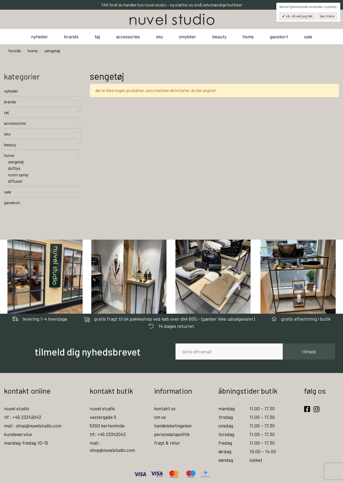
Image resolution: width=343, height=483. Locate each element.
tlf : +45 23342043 (23, 417)
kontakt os (165, 408)
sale (308, 36)
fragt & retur (167, 443)
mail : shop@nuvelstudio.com (34, 426)
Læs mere (327, 16)
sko (159, 36)
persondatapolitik (172, 434)
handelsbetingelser (173, 426)
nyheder (39, 36)
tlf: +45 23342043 (108, 434)
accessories (128, 36)
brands (71, 36)
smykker (187, 36)
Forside (14, 50)
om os (160, 417)
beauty (219, 36)
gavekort (279, 36)
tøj (97, 36)
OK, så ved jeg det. (299, 16)
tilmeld (309, 351)
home (248, 36)
